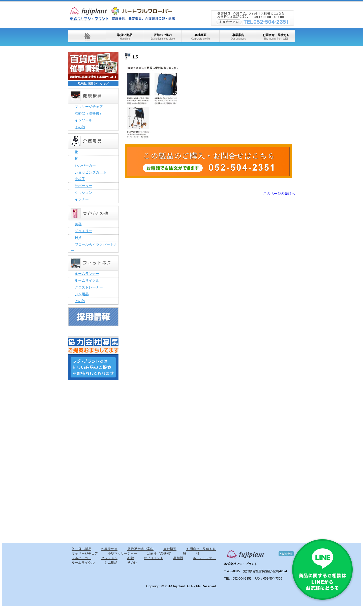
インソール (83, 120)
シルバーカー (85, 165)
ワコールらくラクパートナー (94, 246)
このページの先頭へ (279, 194)
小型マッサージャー (122, 553)
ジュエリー (83, 231)
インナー (82, 199)
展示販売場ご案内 (140, 549)
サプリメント (153, 558)
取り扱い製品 (81, 549)
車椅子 (80, 179)
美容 (78, 224)
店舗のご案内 (162, 36)
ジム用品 (82, 294)
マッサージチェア (89, 107)
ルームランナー (87, 274)
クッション (83, 192)
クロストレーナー (89, 287)
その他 (80, 127)
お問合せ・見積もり (276, 36)
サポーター (83, 186)
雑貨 (78, 238)
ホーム (87, 36)
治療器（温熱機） (89, 113)
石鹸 (130, 558)
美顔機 (178, 558)
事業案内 (238, 36)
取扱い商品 (124, 36)
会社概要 (200, 36)
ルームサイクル (87, 280)
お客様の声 (109, 549)
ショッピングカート (90, 172)
